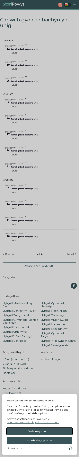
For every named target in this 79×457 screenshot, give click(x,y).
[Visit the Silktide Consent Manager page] (70, 448)
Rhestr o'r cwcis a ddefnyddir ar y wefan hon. (33, 422)
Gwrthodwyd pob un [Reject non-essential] (39, 440)
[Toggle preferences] (14, 448)
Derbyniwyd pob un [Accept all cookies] (39, 431)
